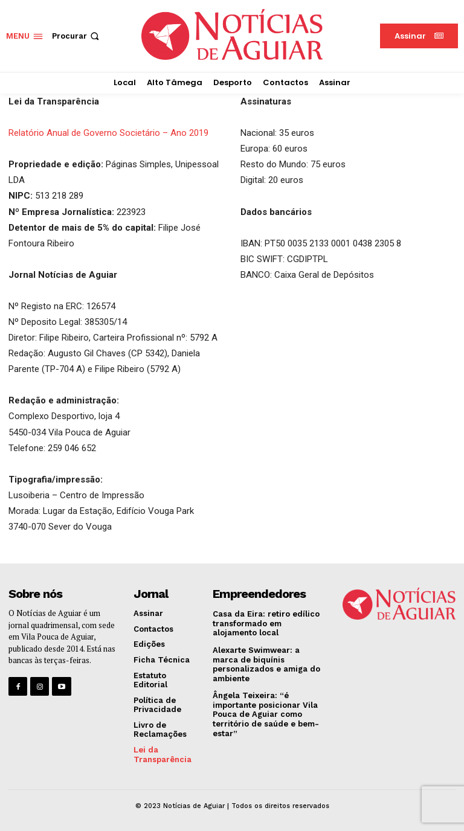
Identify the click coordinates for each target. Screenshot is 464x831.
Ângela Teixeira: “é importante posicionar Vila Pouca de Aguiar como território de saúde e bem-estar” (266, 714)
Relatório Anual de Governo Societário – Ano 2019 (108, 132)
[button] (77, 36)
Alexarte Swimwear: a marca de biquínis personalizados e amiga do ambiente (266, 664)
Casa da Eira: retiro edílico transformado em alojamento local (266, 623)
